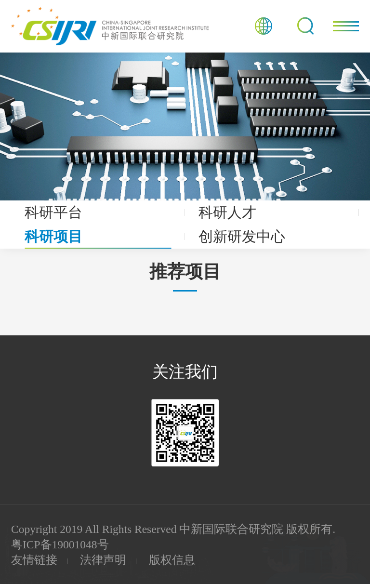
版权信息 (172, 560)
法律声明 (103, 560)
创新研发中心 (241, 236)
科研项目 (53, 236)
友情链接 (34, 560)
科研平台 (53, 212)
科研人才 (227, 212)
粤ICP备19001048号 (60, 544)
